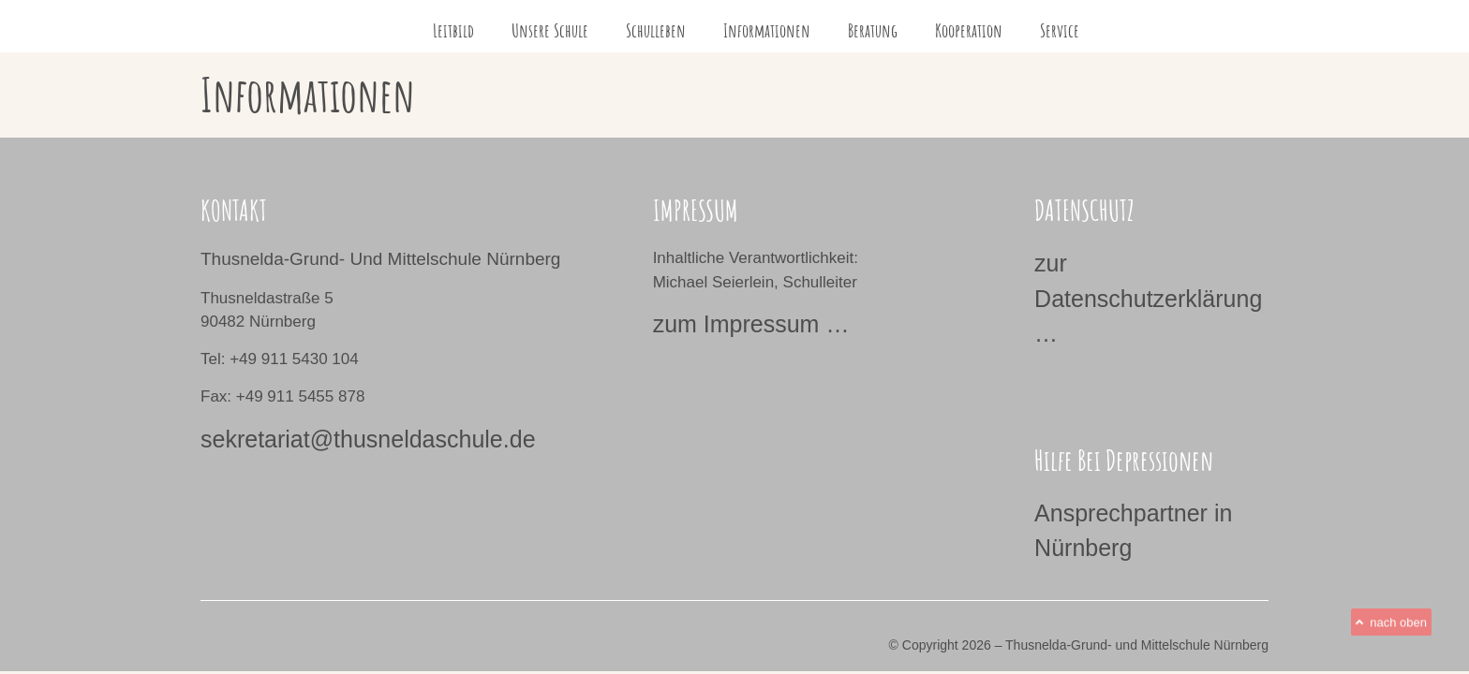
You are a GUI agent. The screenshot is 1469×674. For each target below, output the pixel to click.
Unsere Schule (550, 30)
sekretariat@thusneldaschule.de (368, 439)
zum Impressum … (751, 324)
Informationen (766, 30)
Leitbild (453, 30)
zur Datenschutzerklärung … (1148, 298)
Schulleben (656, 30)
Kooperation (968, 30)
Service (1059, 30)
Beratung (873, 30)
